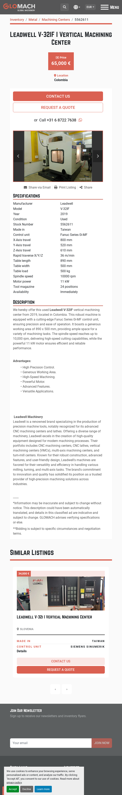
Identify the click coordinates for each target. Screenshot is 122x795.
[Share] (85, 187)
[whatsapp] (80, 120)
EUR (89, 7)
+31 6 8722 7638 (61, 120)
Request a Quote (58, 107)
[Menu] (105, 7)
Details (22, 651)
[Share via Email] (38, 187)
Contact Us (58, 96)
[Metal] (33, 20)
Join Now (101, 743)
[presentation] (55, 689)
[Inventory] (17, 20)
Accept (13, 789)
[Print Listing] (66, 187)
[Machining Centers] (56, 20)
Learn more (43, 789)
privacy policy (14, 782)
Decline (26, 789)
